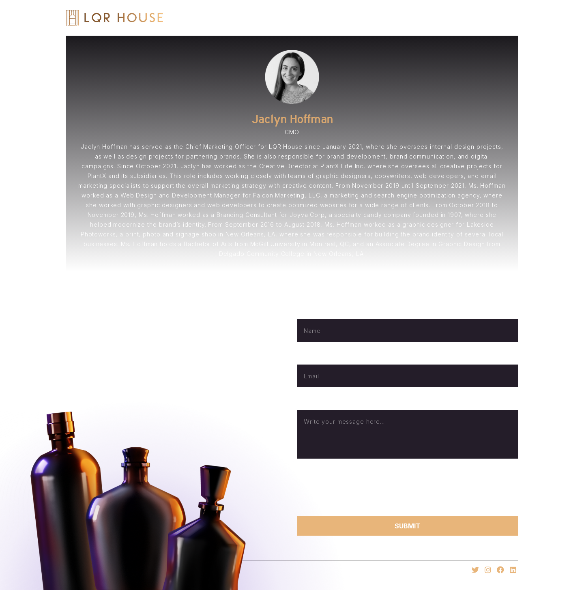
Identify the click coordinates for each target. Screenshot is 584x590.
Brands (400, 17)
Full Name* (311, 312)
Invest (505, 17)
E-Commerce (453, 17)
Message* (311, 403)
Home (319, 17)
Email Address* (317, 358)
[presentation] (358, 487)
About (358, 17)
